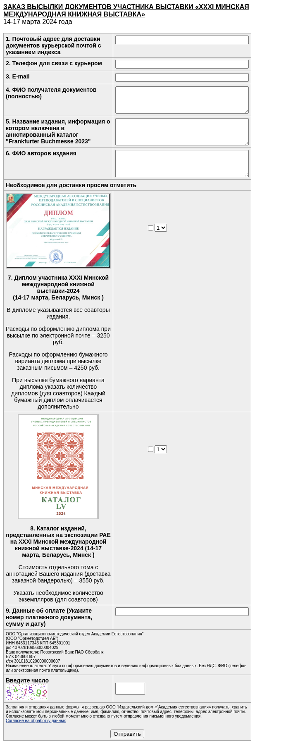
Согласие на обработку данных (36, 720)
